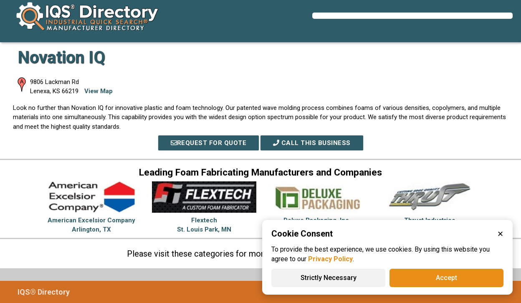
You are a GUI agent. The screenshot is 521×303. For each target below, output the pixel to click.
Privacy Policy (330, 259)
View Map (98, 91)
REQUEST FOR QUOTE (209, 143)
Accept (446, 278)
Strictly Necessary (329, 278)
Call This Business (312, 143)
